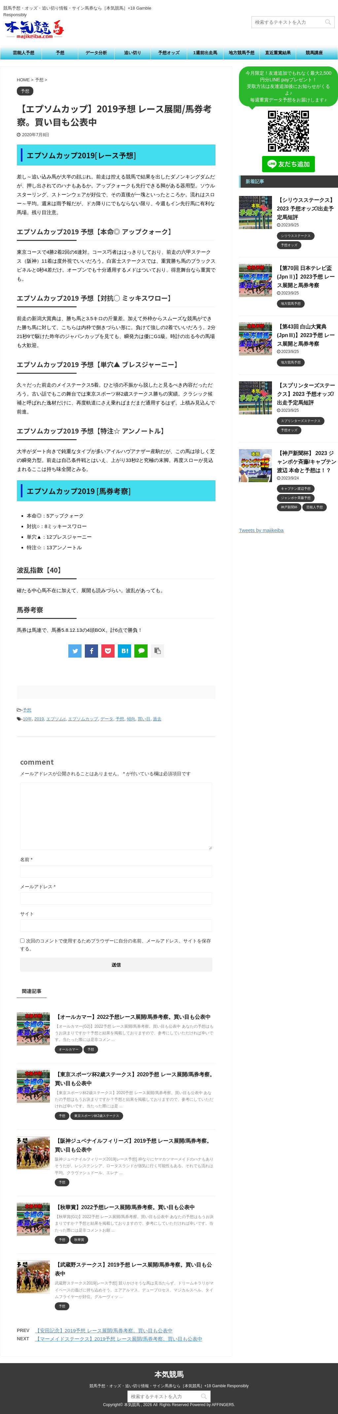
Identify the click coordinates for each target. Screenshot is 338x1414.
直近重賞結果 (278, 52)
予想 (60, 52)
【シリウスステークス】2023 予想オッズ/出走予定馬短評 (306, 208)
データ (106, 718)
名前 (26, 859)
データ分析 (96, 52)
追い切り (132, 52)
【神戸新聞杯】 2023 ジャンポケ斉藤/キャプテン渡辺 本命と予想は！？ (306, 461)
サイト (27, 913)
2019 (39, 718)
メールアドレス (37, 886)
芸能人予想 (23, 52)
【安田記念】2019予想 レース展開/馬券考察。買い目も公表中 (104, 1330)
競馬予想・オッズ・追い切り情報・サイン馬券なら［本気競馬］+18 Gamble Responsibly (169, 1386)
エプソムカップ (83, 718)
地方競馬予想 (241, 52)
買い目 (144, 718)
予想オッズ (169, 52)
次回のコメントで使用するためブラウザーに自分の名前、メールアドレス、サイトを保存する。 (115, 944)
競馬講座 (314, 52)
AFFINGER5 (223, 1404)
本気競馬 (169, 1374)
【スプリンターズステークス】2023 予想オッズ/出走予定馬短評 (306, 394)
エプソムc (56, 718)
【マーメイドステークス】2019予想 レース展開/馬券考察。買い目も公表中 (118, 1339)
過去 (157, 718)
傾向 (131, 718)
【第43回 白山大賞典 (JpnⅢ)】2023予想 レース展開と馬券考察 (306, 335)
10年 (27, 718)
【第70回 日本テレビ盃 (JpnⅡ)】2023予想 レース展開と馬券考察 (306, 276)
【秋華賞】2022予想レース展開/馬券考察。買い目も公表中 (125, 1207)
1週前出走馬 (205, 52)
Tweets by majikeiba (261, 530)
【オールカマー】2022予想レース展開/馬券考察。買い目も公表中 (133, 1017)
